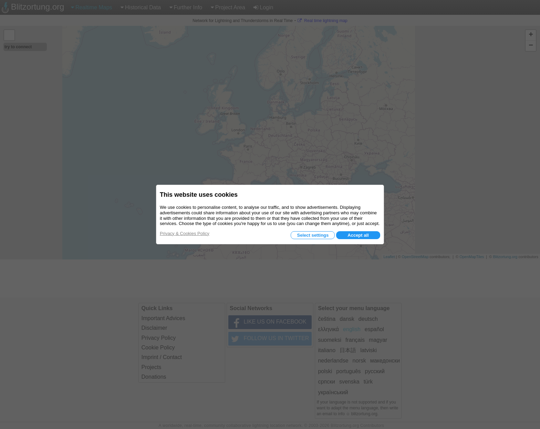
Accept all (357, 235)
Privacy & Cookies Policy (184, 233)
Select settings (313, 235)
